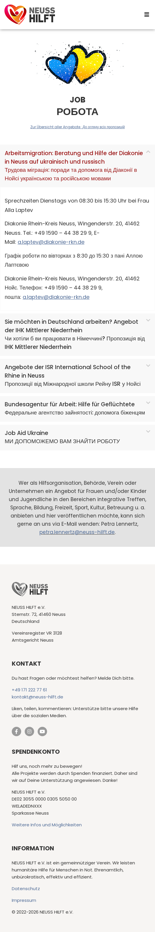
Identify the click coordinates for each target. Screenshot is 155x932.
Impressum (24, 900)
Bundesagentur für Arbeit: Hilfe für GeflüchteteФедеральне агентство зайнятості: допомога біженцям (75, 408)
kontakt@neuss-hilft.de (37, 697)
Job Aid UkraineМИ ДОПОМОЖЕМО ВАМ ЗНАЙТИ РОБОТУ (62, 437)
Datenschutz (26, 888)
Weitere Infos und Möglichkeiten (47, 825)
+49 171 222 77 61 (29, 690)
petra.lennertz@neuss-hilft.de (77, 532)
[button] (77, 166)
